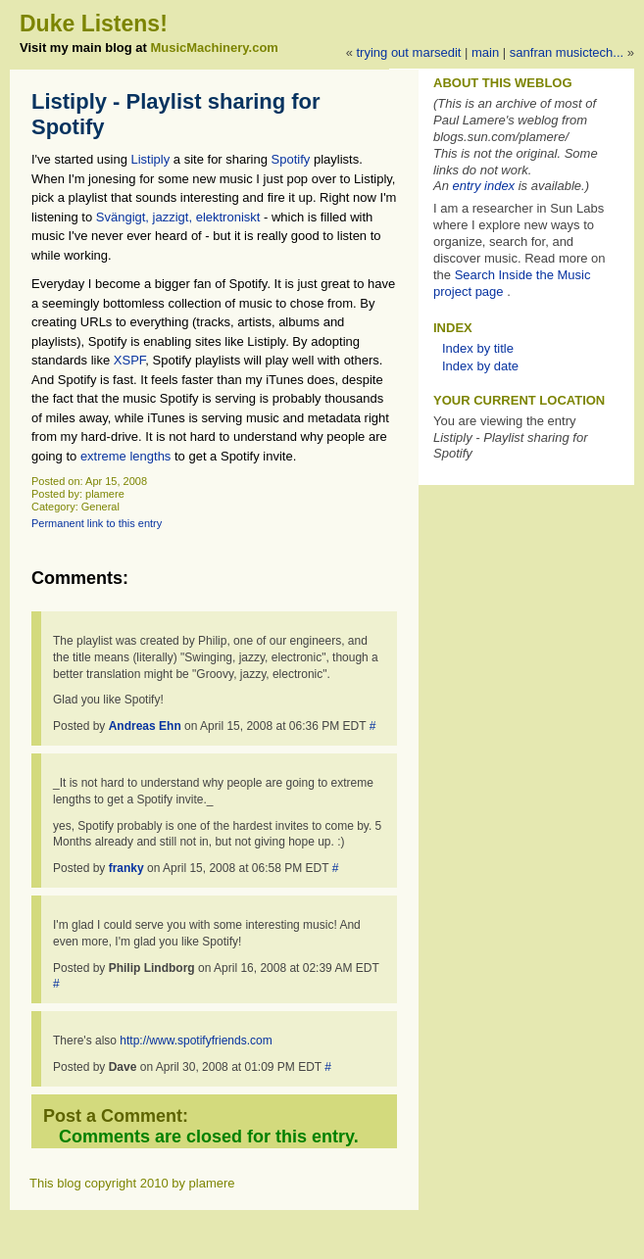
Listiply (151, 159)
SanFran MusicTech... (566, 52)
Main (485, 52)
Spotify (291, 159)
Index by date (480, 366)
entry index (484, 185)
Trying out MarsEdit (408, 52)
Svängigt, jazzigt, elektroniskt (180, 217)
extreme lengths (126, 456)
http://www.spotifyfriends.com (196, 1040)
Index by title (478, 348)
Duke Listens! (94, 23)
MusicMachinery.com (214, 47)
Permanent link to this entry (96, 523)
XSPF (130, 360)
